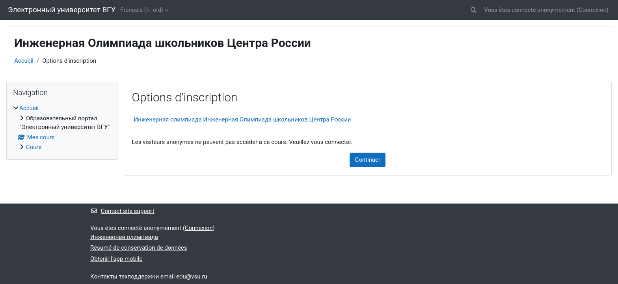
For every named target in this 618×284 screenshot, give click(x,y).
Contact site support (122, 211)
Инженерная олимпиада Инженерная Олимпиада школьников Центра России (242, 119)
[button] (473, 10)
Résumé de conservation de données (138, 247)
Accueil (24, 60)
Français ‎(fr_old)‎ (141, 9)
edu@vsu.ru (191, 276)
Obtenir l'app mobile (116, 258)
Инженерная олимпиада (124, 237)
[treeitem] (62, 128)
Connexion (593, 9)
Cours (33, 147)
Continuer (367, 159)
